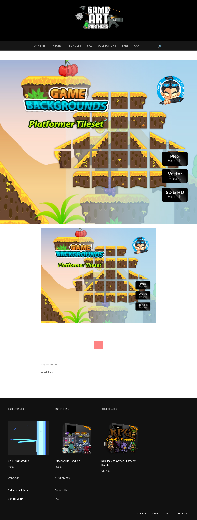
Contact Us (61, 490)
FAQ (57, 498)
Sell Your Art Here (18, 490)
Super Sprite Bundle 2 (67, 461)
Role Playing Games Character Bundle (118, 463)
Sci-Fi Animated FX (18, 461)
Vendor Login (15, 498)
